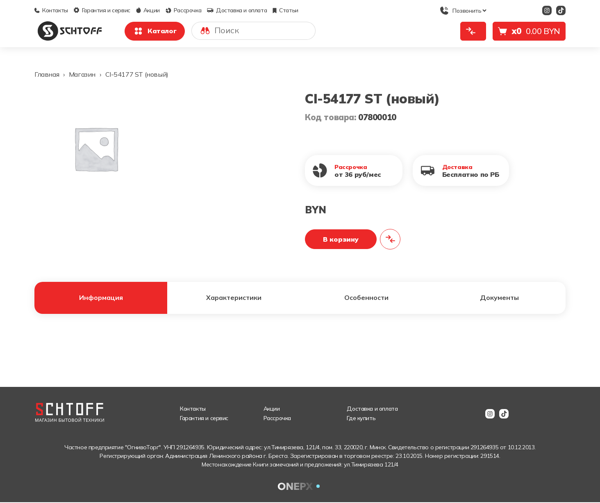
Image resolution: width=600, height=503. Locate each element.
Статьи (285, 10)
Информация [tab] (101, 298)
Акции (148, 10)
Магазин (82, 74)
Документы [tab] (499, 298)
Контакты (51, 10)
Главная (46, 74)
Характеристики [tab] (234, 298)
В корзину (341, 239)
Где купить (361, 419)
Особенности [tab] (366, 298)
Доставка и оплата (237, 10)
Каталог (154, 31)
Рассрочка (183, 10)
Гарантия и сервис (102, 10)
